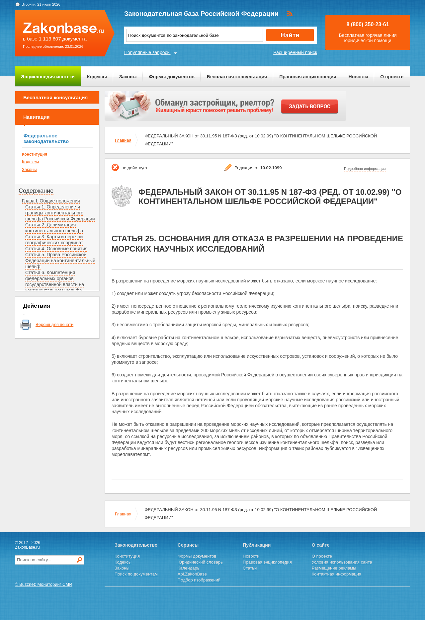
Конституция (34, 154)
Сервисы (188, 545)
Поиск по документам (136, 574)
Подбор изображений (199, 580)
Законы (127, 76)
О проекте (391, 76)
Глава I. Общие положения (51, 200)
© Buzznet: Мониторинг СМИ (43, 584)
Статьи (250, 568)
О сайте (321, 545)
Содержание (36, 191)
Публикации (257, 545)
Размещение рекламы (334, 568)
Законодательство (136, 545)
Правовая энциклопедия (307, 76)
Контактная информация (336, 574)
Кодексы (97, 76)
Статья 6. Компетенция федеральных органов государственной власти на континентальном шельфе (54, 281)
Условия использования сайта (342, 562)
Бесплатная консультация (237, 76)
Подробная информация (365, 169)
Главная (123, 140)
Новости (358, 76)
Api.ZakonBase (192, 574)
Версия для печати (54, 324)
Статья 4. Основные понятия (56, 248)
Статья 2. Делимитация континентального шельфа (54, 227)
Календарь (189, 568)
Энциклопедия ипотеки (48, 76)
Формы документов (172, 76)
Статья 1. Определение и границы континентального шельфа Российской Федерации (60, 212)
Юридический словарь (200, 562)
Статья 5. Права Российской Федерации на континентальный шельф (60, 260)
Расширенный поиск (295, 52)
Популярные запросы (147, 52)
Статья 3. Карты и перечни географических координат (54, 239)
